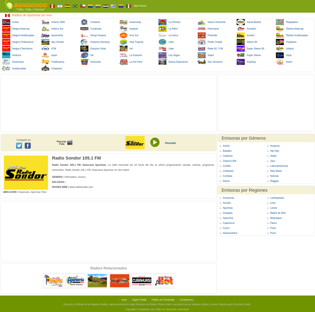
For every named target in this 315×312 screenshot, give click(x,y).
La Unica (168, 35)
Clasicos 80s (229, 161)
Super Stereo (249, 55)
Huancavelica (230, 233)
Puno (273, 233)
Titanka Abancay (290, 29)
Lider (166, 42)
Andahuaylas (14, 68)
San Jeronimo (210, 62)
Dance (226, 181)
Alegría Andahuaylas (18, 35)
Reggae (274, 181)
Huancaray (130, 22)
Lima (272, 203)
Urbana (285, 49)
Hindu (273, 155)
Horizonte (90, 62)
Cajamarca (228, 223)
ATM (48, 49)
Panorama (208, 29)
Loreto (273, 208)
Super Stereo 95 (250, 49)
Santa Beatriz (249, 22)
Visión (284, 62)
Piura (273, 228)
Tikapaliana (287, 22)
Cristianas (228, 171)
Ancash (227, 203)
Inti (126, 49)
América (11, 55)
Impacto (129, 29)
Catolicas (228, 155)
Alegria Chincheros (17, 49)
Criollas (227, 166)
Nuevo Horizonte (212, 22)
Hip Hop (274, 150)
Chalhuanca (52, 62)
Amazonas (228, 197)
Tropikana (286, 42)
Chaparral (51, 68)
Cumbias (227, 176)
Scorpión (246, 29)
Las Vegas (169, 55)
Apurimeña (52, 35)
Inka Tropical (131, 42)
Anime (226, 145)
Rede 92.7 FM (210, 49)
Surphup (246, 62)
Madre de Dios (278, 213)
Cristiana (90, 22)
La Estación (131, 55)
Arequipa (227, 213)
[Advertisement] (108, 103)
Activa (10, 22)
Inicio (124, 299)
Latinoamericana (279, 166)
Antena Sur (52, 29)
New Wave (276, 171)
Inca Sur (129, 35)
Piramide (207, 35)
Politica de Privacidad (163, 299)
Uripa (284, 55)
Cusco (226, 228)
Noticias (274, 176)
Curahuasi (90, 29)
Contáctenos (186, 299)
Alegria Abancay (16, 29)
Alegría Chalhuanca (17, 42)
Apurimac (36, 192)
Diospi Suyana (93, 35)
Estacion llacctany (95, 42)
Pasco (273, 223)
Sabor (206, 55)
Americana (13, 62)
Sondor (246, 35)
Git (86, 55)
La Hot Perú (131, 62)
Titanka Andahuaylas (292, 35)
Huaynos (275, 145)
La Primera (169, 22)
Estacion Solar (93, 49)
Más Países (140, 5)
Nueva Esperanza (173, 62)
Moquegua (276, 218)
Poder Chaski (210, 42)
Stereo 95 (247, 42)
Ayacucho (228, 218)
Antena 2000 (53, 22)
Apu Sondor (52, 42)
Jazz (272, 161)
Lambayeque (277, 197)
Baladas (227, 150)
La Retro (168, 29)
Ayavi (49, 55)
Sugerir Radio (139, 299)
